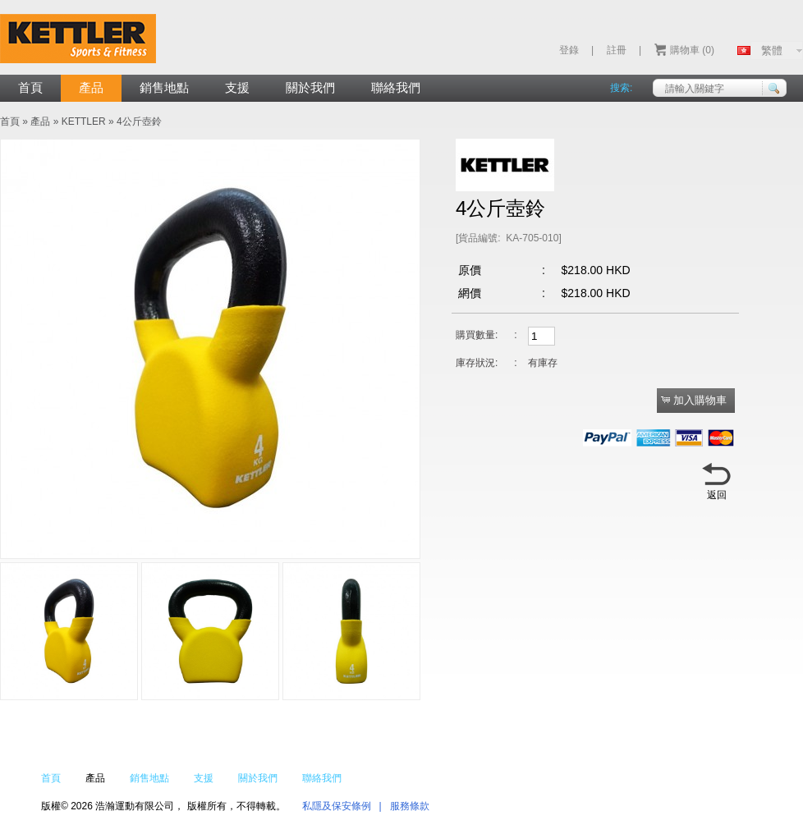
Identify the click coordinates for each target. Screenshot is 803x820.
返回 (717, 495)
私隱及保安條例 (336, 806)
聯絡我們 (395, 87)
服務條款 (409, 806)
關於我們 (310, 87)
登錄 (569, 50)
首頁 (30, 87)
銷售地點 (164, 87)
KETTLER (84, 121)
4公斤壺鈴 (139, 121)
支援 (237, 87)
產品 (91, 87)
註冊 (616, 50)
